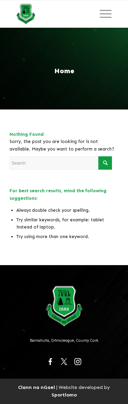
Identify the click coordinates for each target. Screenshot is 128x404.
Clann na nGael (36, 387)
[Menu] (105, 14)
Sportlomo (64, 395)
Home (64, 71)
